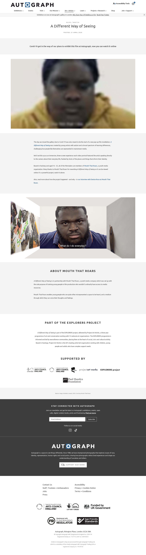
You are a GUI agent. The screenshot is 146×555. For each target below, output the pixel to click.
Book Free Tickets (103, 15)
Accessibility (80, 485)
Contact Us (47, 485)
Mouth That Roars (90, 166)
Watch (76, 22)
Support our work (73, 465)
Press (45, 495)
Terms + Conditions (83, 491)
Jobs (45, 491)
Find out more (91, 413)
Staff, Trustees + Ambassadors (56, 488)
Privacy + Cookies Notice (85, 488)
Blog (69, 22)
